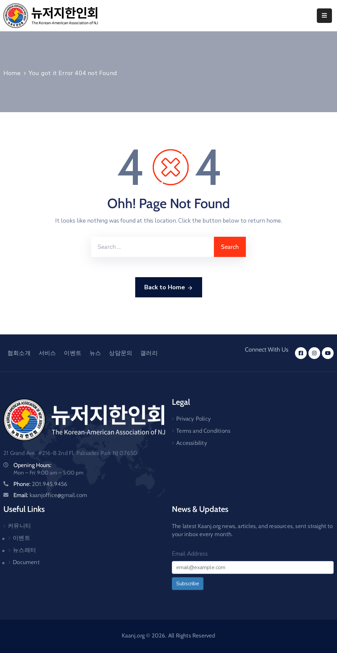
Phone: (40, 484)
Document (26, 562)
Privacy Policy (193, 418)
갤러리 (149, 353)
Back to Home (168, 287)
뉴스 (95, 353)
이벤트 (72, 353)
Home (12, 73)
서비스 (47, 353)
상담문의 (120, 353)
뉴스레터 (24, 550)
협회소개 (19, 353)
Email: (50, 495)
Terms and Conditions (203, 430)
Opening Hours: (32, 465)
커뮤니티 (19, 525)
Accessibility (191, 442)
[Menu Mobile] (324, 15)
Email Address (190, 554)
